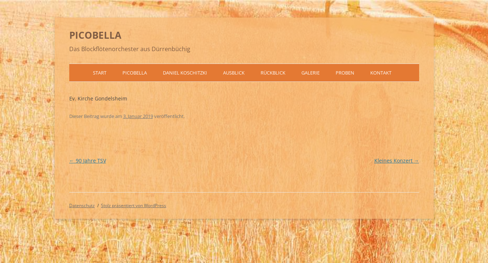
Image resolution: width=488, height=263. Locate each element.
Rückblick (273, 72)
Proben (345, 72)
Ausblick (234, 72)
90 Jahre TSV (87, 160)
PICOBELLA (95, 35)
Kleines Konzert (396, 160)
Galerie (310, 72)
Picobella (134, 72)
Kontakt (380, 72)
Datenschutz (82, 205)
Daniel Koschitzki (185, 72)
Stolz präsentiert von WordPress (133, 205)
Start (99, 72)
